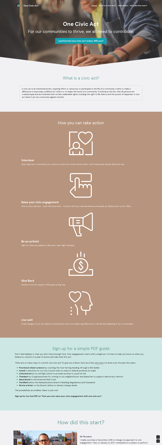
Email (63, 401)
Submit (81, 424)
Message (65, 408)
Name (63, 395)
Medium (142, 353)
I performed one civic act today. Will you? (80, 41)
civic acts (99, 264)
